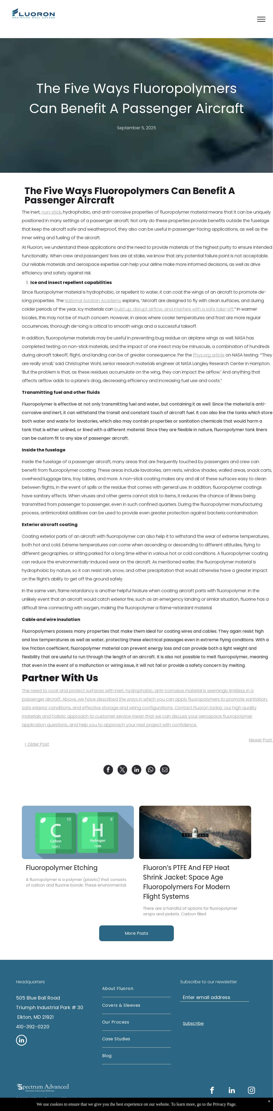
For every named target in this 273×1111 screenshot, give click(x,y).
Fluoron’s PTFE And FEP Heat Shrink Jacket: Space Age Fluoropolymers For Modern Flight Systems (186, 882)
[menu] (261, 19)
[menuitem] (136, 988)
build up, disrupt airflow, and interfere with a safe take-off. (174, 309)
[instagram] (251, 1091)
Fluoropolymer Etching (62, 867)
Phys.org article (208, 355)
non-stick (51, 212)
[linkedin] (21, 1041)
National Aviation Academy (93, 301)
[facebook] (212, 1091)
